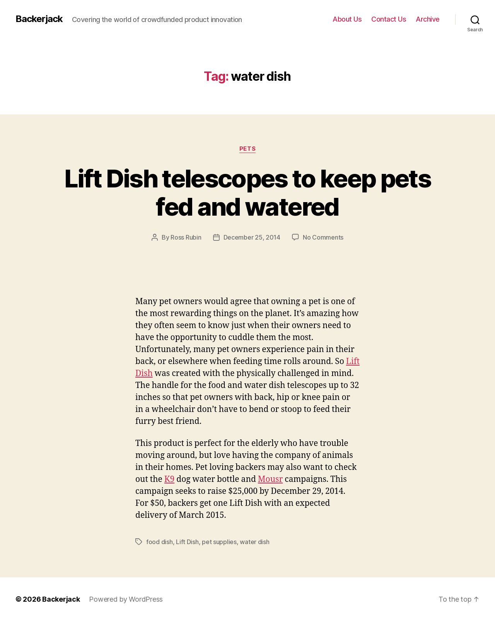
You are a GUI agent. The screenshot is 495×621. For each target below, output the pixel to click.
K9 (169, 479)
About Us (347, 19)
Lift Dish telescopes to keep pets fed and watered (247, 192)
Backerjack (39, 19)
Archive (428, 19)
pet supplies (219, 542)
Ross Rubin (186, 237)
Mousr (270, 479)
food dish (159, 542)
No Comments (323, 237)
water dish (254, 542)
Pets (247, 148)
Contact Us (388, 19)
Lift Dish (187, 542)
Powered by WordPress (126, 599)
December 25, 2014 (252, 237)
